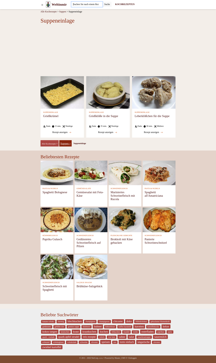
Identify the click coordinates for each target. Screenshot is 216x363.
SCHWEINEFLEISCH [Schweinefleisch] (119, 188)
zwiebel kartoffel (51, 347)
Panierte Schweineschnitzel (156, 240)
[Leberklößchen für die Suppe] (153, 92)
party (170, 332)
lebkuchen (116, 332)
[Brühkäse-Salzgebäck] (91, 267)
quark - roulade (48, 337)
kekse (166, 326)
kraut (76, 331)
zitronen (156, 342)
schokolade (71, 342)
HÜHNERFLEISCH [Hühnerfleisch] (50, 235)
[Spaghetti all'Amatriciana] (159, 173)
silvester (94, 342)
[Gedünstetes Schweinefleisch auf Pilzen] (91, 220)
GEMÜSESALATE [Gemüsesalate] (84, 188)
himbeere (86, 327)
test (114, 342)
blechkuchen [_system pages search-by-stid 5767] (75, 321)
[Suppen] (65, 143)
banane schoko (48, 321)
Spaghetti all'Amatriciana (154, 193)
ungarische (144, 341)
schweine (83, 342)
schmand (45, 342)
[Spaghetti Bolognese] (57, 173)
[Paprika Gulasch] (57, 220)
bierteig (61, 321)
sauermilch (160, 336)
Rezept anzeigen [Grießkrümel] (61, 132)
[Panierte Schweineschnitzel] (159, 220)
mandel (126, 332)
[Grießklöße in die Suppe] (108, 92)
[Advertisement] (108, 50)
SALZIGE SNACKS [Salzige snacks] (84, 282)
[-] (50, 143)
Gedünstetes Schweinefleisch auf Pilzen (89, 242)
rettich (101, 337)
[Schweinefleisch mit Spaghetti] (57, 267)
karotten (139, 326)
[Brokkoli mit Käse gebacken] (125, 220)
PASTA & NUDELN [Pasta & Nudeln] (50, 188)
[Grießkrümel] (62, 92)
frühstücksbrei (141, 321)
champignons (104, 321)
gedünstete (46, 327)
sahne (122, 336)
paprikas (160, 332)
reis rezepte (89, 336)
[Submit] (107, 4)
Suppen (62, 11)
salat (131, 336)
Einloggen (132, 358)
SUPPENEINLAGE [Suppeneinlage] (50, 112)
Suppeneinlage (79, 143)
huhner (98, 326)
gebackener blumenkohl (160, 321)
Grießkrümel (50, 116)
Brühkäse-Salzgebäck (90, 286)
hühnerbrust (110, 327)
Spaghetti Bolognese (55, 192)
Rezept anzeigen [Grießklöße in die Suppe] (107, 132)
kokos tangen (49, 331)
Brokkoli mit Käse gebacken (122, 240)
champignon (90, 321)
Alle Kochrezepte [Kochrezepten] (49, 11)
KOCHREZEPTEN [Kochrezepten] (125, 4)
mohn (135, 332)
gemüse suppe (73, 327)
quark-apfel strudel (68, 336)
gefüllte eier (59, 327)
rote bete (111, 337)
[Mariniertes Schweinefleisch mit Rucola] (125, 173)
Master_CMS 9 (121, 358)
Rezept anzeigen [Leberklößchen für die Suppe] (153, 132)
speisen (106, 341)
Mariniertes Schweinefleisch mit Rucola (123, 195)
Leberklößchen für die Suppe (152, 116)
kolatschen (65, 332)
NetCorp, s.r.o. (97, 358)
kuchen (104, 331)
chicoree (118, 321)
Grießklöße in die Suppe (103, 116)
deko (129, 321)
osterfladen (147, 331)
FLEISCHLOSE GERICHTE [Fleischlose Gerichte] (121, 235)
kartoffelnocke (153, 327)
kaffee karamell (125, 327)
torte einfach (127, 341)
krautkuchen (89, 331)
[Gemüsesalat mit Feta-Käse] (91, 173)
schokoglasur (58, 342)
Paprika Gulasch (52, 239)
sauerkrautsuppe (144, 337)
